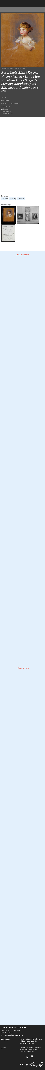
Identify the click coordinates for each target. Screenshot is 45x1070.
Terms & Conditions (34, 1047)
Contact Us (23, 1047)
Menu (41, 3)
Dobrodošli (30, 1043)
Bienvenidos (33, 1041)
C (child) (13, 199)
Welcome (23, 1039)
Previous (7, 9)
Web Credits (33, 1049)
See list (22, 9)
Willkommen (24, 1041)
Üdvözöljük (30, 1039)
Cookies (22, 1051)
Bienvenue (38, 1039)
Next (37, 9)
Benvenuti (23, 1043)
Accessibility (24, 1049)
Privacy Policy (30, 1051)
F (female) (21, 199)
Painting (5, 199)
